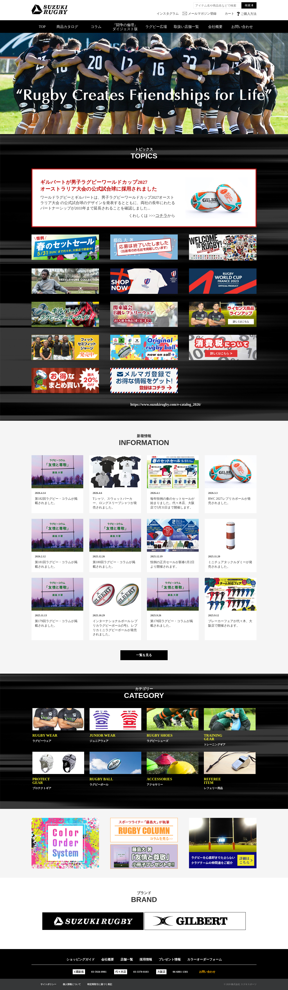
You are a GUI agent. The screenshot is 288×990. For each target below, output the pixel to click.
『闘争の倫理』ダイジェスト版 (125, 27)
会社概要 (215, 27)
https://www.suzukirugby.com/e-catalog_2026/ (165, 404)
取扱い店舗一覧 (186, 27)
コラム (96, 27)
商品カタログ (67, 27)
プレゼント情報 (170, 959)
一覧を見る (144, 655)
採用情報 (146, 959)
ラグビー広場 (156, 27)
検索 (248, 5)
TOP (42, 27)
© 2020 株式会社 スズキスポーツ (240, 984)
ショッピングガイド (80, 959)
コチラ (161, 215)
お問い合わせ (242, 27)
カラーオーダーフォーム (204, 959)
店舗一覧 (126, 959)
